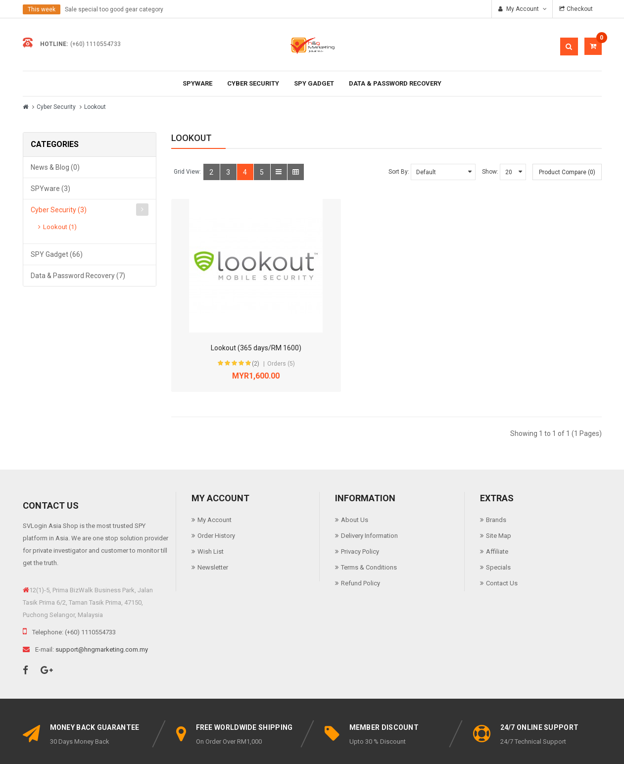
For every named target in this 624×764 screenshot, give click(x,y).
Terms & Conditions (369, 530)
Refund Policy (360, 546)
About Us (354, 482)
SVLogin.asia (265, 747)
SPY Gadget (314, 83)
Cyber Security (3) (59, 210)
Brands (496, 482)
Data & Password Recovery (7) (78, 276)
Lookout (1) (60, 227)
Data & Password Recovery (395, 83)
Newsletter (212, 530)
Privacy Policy (360, 514)
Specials (498, 530)
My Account (214, 482)
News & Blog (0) (55, 167)
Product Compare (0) (567, 172)
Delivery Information (369, 498)
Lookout (95, 106)
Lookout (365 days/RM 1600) (222, 311)
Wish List (210, 514)
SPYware (197, 83)
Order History (216, 498)
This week (41, 9)
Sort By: (398, 171)
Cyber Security (253, 83)
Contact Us (502, 546)
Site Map (498, 498)
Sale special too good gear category (114, 9)
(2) (219, 326)
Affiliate (497, 514)
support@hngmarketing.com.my (101, 612)
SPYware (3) (50, 188)
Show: (490, 171)
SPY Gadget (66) (57, 254)
